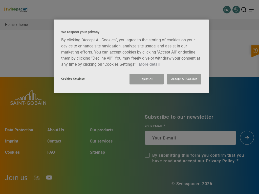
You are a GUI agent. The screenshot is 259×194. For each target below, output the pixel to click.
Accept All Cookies (184, 79)
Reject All (146, 79)
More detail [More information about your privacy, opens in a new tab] (149, 64)
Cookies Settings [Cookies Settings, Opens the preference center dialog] (73, 78)
